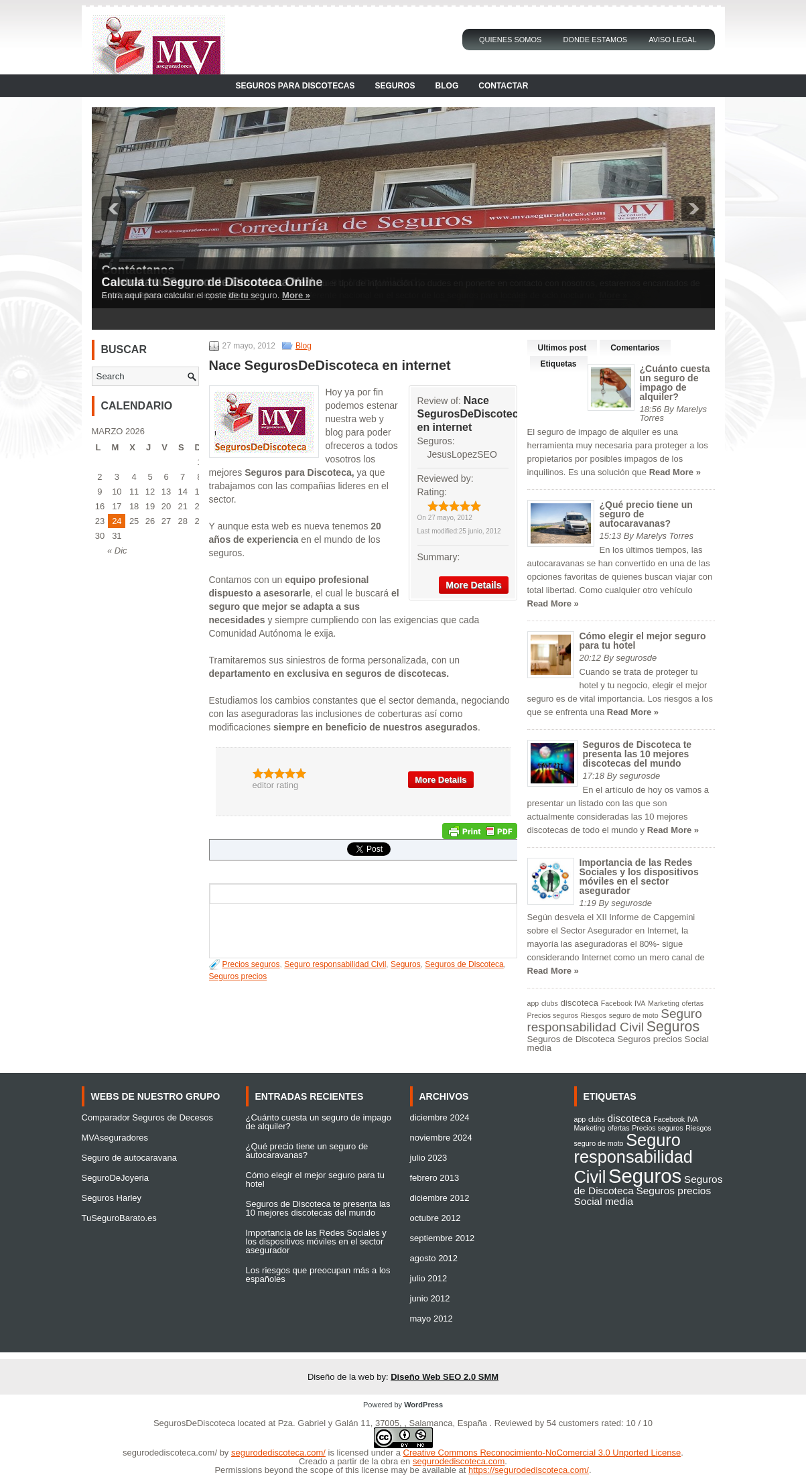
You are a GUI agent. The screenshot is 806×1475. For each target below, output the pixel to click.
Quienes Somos (510, 40)
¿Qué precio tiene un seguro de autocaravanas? (307, 1150)
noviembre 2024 (441, 1138)
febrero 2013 (435, 1178)
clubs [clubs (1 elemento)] (549, 1003)
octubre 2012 (435, 1218)
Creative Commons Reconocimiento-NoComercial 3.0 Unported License (542, 1453)
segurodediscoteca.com (459, 1461)
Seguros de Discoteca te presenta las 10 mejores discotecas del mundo (637, 754)
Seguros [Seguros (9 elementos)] (673, 1027)
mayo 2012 (431, 1318)
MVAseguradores (115, 1138)
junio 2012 (430, 1298)
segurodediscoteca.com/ (170, 1453)
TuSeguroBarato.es (119, 1218)
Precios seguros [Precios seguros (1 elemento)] (552, 1015)
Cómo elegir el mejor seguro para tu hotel (643, 641)
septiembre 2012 (442, 1238)
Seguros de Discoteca (464, 964)
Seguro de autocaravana (129, 1158)
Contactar (503, 85)
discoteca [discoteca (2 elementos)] (579, 1003)
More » (296, 295)
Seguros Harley (112, 1198)
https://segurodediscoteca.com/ (528, 1470)
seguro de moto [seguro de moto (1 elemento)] (634, 1015)
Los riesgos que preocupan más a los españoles (318, 1274)
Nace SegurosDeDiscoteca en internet (471, 414)
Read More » (675, 472)
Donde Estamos (595, 40)
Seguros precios (238, 976)
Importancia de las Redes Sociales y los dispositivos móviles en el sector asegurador (639, 876)
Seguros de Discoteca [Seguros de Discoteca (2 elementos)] (571, 1039)
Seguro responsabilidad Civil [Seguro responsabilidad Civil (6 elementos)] (614, 1020)
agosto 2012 (434, 1258)
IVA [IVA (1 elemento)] (639, 1003)
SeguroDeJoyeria (115, 1178)
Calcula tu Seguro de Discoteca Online (212, 282)
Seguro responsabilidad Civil (335, 964)
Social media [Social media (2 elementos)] (603, 1201)
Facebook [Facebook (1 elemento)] (616, 1003)
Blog (447, 85)
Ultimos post (562, 347)
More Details (473, 585)
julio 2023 (429, 1158)
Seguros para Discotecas (295, 85)
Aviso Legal (672, 40)
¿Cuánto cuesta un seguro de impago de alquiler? (675, 382)
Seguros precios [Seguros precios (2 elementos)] (649, 1039)
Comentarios (634, 347)
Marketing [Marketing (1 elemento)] (663, 1003)
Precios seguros (251, 964)
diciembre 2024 (440, 1117)
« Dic (117, 551)
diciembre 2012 (440, 1198)
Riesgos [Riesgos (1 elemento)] (594, 1015)
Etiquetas (559, 364)
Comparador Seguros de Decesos (148, 1117)
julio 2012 (429, 1278)
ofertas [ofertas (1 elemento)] (693, 1003)
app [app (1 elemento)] (533, 1003)
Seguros (395, 85)
